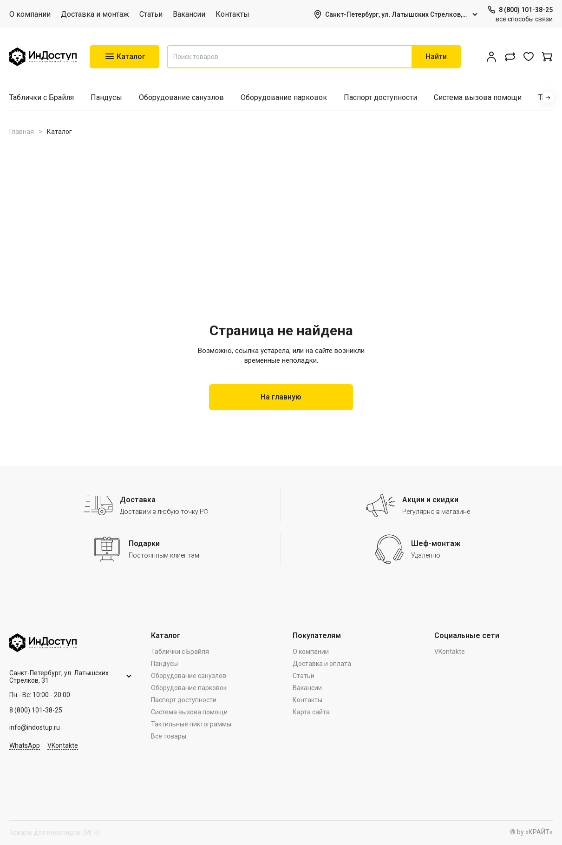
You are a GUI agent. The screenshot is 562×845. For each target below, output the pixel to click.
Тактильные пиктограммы (191, 724)
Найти (436, 56)
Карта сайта (311, 712)
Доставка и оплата (322, 663)
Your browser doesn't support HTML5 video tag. (281, 238)
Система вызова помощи (478, 97)
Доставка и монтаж (95, 14)
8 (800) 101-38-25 (526, 9)
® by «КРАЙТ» (531, 832)
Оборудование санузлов (181, 97)
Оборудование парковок (284, 97)
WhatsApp (24, 745)
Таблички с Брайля (41, 97)
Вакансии (189, 14)
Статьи (151, 14)
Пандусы (106, 97)
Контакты (232, 14)
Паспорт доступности (380, 97)
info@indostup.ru (34, 727)
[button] (548, 97)
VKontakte (62, 745)
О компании (30, 14)
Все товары (168, 736)
